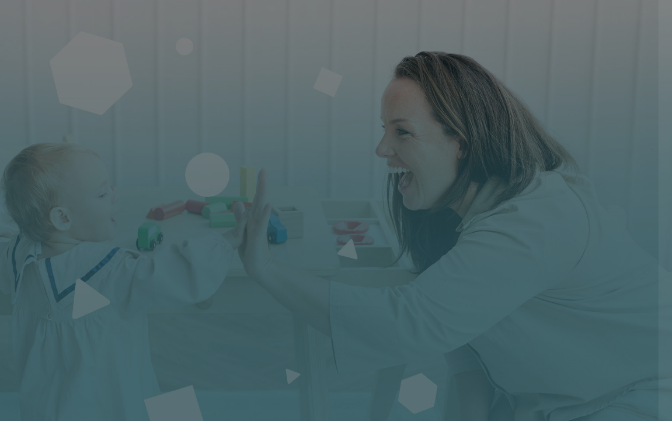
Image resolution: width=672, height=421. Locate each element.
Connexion (548, 338)
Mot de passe (470, 248)
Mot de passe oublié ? (617, 305)
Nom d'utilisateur (477, 188)
